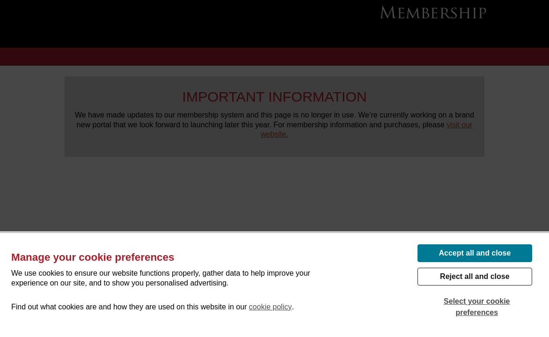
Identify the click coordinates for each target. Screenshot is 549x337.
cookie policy (270, 307)
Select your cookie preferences (477, 306)
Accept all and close (475, 253)
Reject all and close (475, 276)
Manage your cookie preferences (92, 257)
